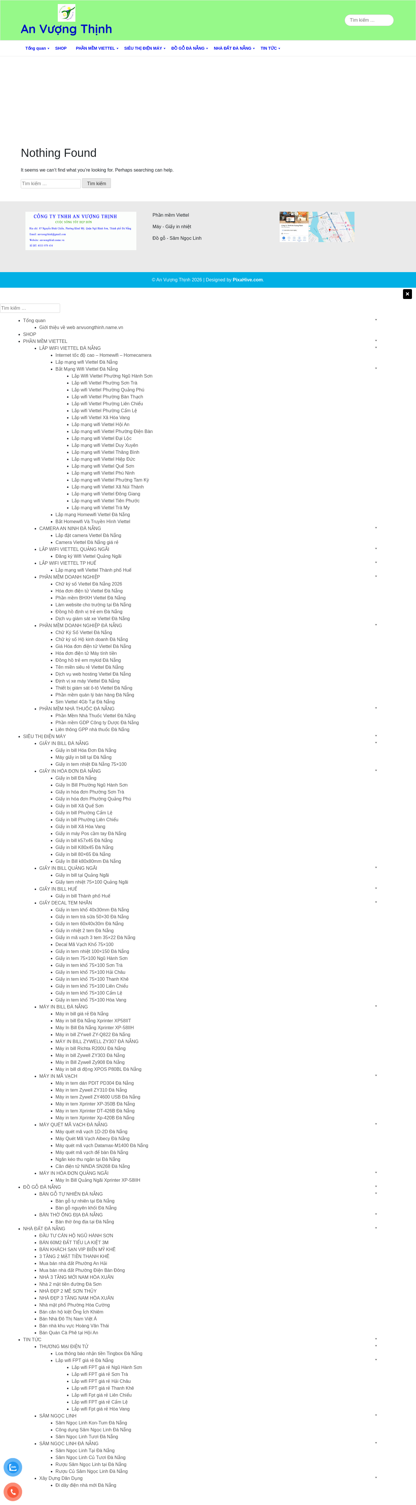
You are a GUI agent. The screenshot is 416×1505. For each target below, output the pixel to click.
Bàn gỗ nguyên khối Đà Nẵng (85, 1207)
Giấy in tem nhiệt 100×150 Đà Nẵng (92, 951)
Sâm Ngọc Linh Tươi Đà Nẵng (86, 1436)
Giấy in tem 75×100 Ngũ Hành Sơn (91, 958)
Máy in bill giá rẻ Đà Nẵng (81, 1013)
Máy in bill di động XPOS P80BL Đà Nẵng (98, 1069)
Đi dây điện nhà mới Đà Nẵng (85, 1485)
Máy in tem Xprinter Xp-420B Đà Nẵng (94, 1117)
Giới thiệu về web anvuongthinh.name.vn (81, 327)
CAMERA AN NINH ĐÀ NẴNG (70, 528)
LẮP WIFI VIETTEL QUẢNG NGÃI (74, 549)
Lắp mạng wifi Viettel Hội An (100, 424)
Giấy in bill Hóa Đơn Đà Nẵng (85, 750)
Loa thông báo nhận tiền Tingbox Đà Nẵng (98, 1353)
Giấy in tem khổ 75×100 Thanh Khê (92, 979)
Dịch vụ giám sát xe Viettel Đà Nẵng (92, 618)
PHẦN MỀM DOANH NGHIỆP (69, 577)
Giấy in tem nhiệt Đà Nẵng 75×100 (91, 764)
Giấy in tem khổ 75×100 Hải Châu (90, 972)
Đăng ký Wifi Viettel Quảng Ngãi (88, 556)
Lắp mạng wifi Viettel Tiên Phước (106, 500)
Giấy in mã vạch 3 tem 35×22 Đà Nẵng (95, 937)
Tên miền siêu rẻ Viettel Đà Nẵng (89, 667)
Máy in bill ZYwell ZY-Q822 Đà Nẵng (92, 1034)
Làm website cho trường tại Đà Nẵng (93, 604)
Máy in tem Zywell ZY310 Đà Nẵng (91, 1090)
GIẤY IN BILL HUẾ (58, 889)
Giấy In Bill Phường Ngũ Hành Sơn (91, 785)
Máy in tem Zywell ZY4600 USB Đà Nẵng (97, 1097)
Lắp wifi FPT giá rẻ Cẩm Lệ (100, 1402)
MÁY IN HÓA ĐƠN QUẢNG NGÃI (74, 1173)
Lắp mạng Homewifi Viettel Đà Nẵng (92, 514)
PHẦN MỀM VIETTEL (95, 48)
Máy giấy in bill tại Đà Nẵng (83, 757)
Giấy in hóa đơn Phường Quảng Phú (93, 798)
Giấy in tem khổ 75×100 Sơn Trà (88, 965)
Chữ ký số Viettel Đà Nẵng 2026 (88, 583)
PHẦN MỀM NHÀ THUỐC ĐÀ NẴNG (76, 708)
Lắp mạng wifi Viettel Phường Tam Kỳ (110, 479)
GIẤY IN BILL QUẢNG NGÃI (68, 868)
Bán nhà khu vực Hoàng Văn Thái (74, 1325)
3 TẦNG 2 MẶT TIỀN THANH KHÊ (74, 1256)
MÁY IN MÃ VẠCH (58, 1076)
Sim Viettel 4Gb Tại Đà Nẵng (85, 701)
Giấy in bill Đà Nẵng (75, 778)
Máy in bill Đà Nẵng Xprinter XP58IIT (93, 1020)
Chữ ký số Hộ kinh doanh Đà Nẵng (91, 639)
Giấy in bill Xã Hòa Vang (80, 826)
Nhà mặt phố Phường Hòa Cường (74, 1305)
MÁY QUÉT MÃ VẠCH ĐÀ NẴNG (73, 1124)
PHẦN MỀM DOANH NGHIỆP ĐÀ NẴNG (80, 625)
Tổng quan (35, 48)
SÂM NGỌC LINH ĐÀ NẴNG (69, 1443)
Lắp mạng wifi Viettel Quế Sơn (103, 466)
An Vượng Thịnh (66, 28)
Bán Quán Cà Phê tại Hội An (68, 1332)
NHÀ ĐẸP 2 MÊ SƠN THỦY (68, 1291)
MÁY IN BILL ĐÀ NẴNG (63, 1006)
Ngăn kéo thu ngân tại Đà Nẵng (87, 1159)
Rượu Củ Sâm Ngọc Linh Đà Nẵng (91, 1471)
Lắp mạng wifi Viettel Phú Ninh (103, 473)
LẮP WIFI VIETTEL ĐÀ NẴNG (70, 348)
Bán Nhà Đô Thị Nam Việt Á (68, 1318)
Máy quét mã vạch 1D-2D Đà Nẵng (91, 1131)
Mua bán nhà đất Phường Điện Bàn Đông (82, 1270)
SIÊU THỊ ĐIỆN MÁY (143, 48)
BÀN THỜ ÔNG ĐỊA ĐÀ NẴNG (71, 1214)
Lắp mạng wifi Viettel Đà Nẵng (86, 362)
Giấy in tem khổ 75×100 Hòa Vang (90, 999)
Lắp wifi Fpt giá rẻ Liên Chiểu (102, 1395)
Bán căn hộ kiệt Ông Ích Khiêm (71, 1311)
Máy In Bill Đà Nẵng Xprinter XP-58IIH (94, 1027)
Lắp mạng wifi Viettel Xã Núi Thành (108, 486)
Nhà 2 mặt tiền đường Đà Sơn (70, 1284)
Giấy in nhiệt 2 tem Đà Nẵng (84, 930)
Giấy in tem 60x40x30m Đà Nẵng (89, 923)
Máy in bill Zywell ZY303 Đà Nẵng (90, 1055)
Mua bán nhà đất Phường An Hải (73, 1263)
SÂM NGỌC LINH (58, 1415)
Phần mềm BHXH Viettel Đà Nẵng (90, 597)
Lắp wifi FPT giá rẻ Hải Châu (101, 1381)
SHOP (61, 48)
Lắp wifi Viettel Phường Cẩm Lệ (104, 410)
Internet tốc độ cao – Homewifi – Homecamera (103, 355)
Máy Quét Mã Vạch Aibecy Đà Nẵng (92, 1138)
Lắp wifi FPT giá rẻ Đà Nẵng (84, 1360)
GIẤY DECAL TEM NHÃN (65, 902)
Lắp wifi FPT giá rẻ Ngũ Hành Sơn (107, 1367)
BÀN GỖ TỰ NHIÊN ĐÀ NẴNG (71, 1194)
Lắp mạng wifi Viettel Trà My (101, 507)
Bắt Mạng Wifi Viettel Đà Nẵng (86, 369)
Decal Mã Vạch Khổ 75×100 (84, 944)
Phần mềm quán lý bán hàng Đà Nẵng (94, 694)
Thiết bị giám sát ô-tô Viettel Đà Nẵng (93, 687)
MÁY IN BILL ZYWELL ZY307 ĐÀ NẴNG (97, 1041)
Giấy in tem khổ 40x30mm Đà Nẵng (92, 909)
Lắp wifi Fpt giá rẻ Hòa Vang (101, 1408)
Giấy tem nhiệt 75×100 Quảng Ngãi (91, 882)
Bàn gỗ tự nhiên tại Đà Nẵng (84, 1201)
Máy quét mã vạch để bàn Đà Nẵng (91, 1152)
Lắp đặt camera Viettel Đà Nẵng (88, 535)
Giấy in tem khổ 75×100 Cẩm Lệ (88, 993)
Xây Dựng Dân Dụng (61, 1478)
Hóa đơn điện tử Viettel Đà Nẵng (89, 590)
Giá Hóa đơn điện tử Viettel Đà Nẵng (93, 646)
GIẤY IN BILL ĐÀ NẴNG (64, 743)
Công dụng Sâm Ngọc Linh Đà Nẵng (93, 1429)
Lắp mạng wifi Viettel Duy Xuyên (105, 445)
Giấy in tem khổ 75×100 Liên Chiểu (91, 986)
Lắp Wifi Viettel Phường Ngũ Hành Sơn (112, 376)
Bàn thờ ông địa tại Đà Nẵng (84, 1221)
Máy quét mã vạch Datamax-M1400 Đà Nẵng (101, 1145)
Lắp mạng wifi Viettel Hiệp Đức (103, 459)
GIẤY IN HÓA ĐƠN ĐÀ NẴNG (70, 771)
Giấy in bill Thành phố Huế (82, 895)
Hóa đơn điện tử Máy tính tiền (86, 653)
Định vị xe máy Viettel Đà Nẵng (87, 681)
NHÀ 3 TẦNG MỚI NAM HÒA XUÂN (76, 1277)
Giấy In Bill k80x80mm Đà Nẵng (88, 861)
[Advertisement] (208, 99)
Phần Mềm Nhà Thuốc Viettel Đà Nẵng (95, 715)
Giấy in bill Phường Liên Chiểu (86, 819)
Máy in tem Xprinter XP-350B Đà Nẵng (95, 1103)
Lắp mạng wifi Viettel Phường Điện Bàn (112, 431)
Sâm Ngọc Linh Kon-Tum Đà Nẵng (91, 1422)
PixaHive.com (248, 279)
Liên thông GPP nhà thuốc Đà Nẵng (92, 729)
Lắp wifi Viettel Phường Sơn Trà (104, 382)
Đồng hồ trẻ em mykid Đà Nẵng (88, 660)
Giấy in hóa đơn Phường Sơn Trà (89, 791)
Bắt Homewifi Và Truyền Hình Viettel (92, 521)
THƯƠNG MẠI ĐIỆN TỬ (63, 1346)
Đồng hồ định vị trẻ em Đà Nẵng (88, 611)
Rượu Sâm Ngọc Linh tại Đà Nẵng (91, 1464)
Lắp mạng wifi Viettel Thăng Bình (105, 452)
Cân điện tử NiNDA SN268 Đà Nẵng (92, 1166)
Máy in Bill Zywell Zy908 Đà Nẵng (90, 1062)
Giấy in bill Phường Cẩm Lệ (83, 812)
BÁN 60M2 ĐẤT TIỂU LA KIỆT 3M (74, 1242)
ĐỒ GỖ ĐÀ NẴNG (188, 48)
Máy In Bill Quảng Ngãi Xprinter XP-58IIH (97, 1180)
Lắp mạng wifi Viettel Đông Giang (106, 493)
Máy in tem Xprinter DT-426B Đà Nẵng (95, 1110)
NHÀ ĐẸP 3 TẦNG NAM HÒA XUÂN (76, 1298)
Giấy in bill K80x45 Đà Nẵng (84, 847)
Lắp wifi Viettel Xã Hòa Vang (101, 417)
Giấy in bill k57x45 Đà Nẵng (84, 840)
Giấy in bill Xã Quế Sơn (79, 805)
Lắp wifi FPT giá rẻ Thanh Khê (103, 1388)
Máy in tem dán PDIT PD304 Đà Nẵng (94, 1083)
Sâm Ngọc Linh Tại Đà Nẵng (85, 1450)
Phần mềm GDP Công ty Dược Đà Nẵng (97, 722)
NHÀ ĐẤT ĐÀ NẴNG (232, 48)
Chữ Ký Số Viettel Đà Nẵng (83, 632)
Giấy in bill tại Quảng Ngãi (82, 875)
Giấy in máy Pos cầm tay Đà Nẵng (90, 833)
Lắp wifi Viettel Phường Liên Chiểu (107, 403)
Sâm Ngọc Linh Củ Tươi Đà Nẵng (90, 1457)
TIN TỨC (269, 48)
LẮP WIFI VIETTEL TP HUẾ (67, 563)
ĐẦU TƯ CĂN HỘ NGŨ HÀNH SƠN (76, 1235)
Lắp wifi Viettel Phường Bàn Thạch (107, 396)
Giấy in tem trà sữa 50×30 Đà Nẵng (92, 916)
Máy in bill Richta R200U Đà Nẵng (90, 1048)
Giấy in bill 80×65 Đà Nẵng (83, 854)
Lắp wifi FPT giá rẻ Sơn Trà (100, 1374)
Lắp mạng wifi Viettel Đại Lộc (101, 438)
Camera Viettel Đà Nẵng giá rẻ (86, 542)
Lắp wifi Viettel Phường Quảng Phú (108, 389)
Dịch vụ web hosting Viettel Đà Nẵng (93, 674)
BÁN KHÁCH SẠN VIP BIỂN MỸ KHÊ (77, 1249)
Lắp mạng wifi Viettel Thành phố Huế (93, 570)
